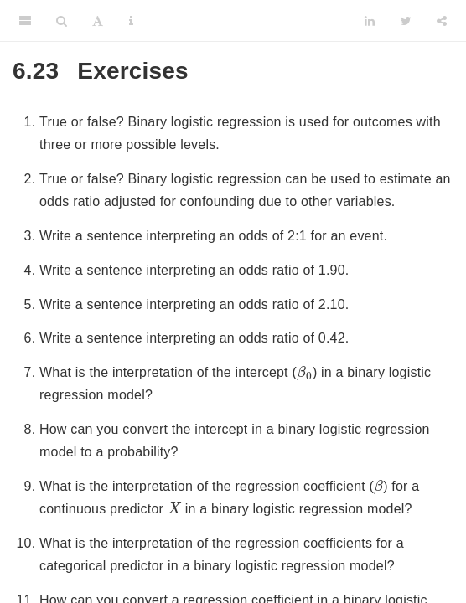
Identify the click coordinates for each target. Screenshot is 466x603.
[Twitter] (406, 21)
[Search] (62, 21)
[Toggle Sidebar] (25, 21)
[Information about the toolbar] (131, 21)
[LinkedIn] (369, 21)
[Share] (441, 21)
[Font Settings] (98, 21)
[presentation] (305, 372)
